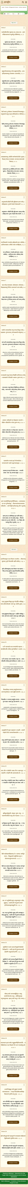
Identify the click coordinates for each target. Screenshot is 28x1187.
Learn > (3, 7)
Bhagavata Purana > (14, 7)
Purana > (7, 7)
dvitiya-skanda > (23, 7)
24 (27, 494)
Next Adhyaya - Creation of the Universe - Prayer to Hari (14, 1182)
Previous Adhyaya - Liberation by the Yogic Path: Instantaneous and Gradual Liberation (14, 1175)
